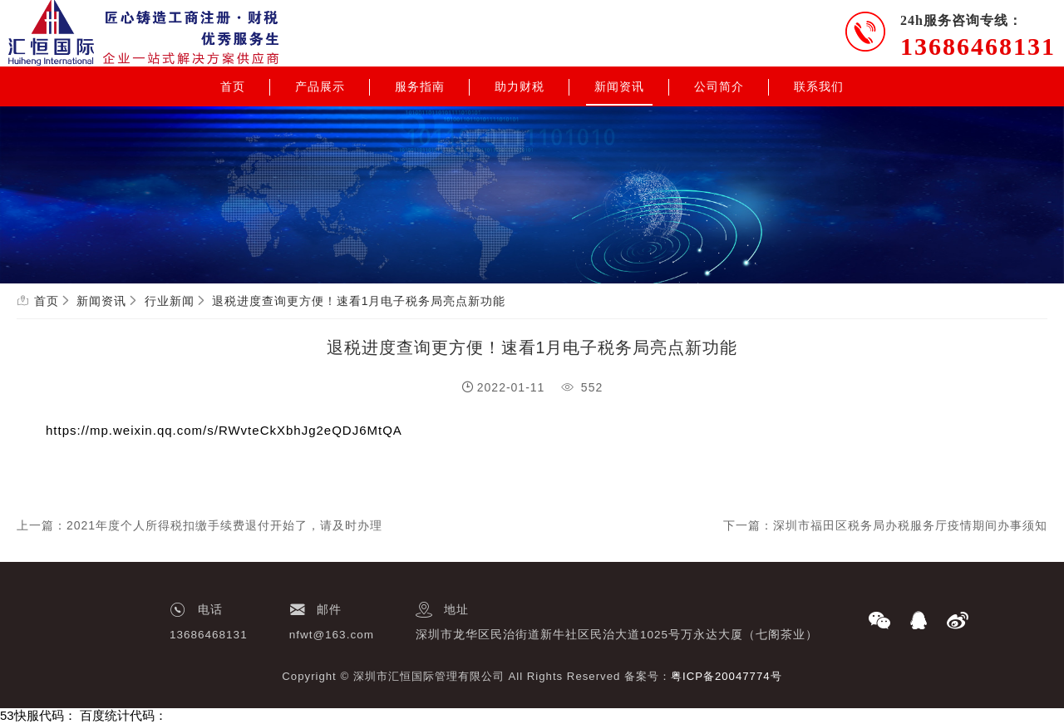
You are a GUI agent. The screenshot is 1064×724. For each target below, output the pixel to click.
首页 (232, 86)
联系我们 (819, 86)
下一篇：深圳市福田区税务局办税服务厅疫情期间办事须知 (885, 525)
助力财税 (519, 86)
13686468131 (978, 46)
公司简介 (719, 86)
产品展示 (320, 86)
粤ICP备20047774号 (726, 676)
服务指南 (420, 86)
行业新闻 (170, 301)
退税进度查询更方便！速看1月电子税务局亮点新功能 (359, 301)
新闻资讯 (619, 86)
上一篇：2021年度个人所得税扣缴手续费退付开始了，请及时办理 (199, 525)
